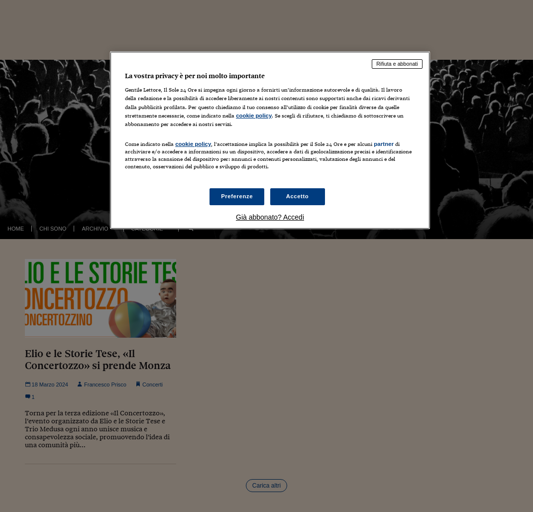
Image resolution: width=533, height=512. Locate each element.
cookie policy (254, 116)
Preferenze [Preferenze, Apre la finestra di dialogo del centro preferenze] (237, 196)
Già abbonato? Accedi (270, 217)
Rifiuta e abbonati (397, 64)
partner (384, 144)
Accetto (297, 196)
